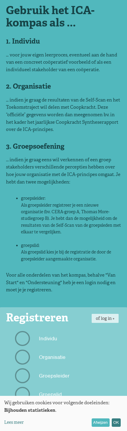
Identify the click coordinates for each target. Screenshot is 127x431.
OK (116, 422)
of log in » (105, 318)
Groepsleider (42, 376)
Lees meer (14, 422)
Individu (36, 338)
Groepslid (39, 394)
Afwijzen (100, 422)
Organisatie (41, 357)
